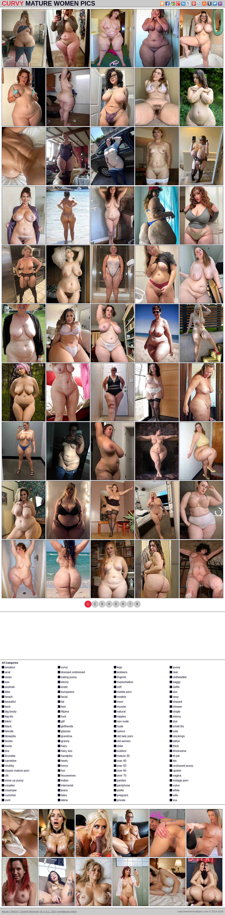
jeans (63, 790)
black (7, 726)
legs (118, 667)
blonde (8, 731)
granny (64, 741)
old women (122, 741)
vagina (175, 775)
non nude (121, 721)
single (175, 711)
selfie (175, 686)
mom (118, 701)
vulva (175, 785)
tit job (175, 755)
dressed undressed (71, 672)
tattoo (175, 741)
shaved (176, 701)
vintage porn (179, 780)
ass (5, 682)
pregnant (121, 795)
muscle (120, 706)
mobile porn (123, 691)
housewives (67, 775)
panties (120, 780)
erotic (63, 686)
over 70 (120, 775)
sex (173, 691)
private (119, 800)
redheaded (178, 677)
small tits (177, 726)
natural (120, 711)
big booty (9, 711)
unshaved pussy (181, 765)
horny (63, 765)
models (120, 696)
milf (117, 686)
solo (174, 731)
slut (173, 721)
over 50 (120, 765)
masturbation (123, 682)
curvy (63, 667)
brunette (8, 755)
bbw (6, 691)
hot (61, 770)
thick (174, 746)
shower (176, 706)
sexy (174, 696)
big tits (7, 716)
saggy (175, 682)
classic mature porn (15, 770)
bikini (6, 721)
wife (174, 795)
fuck (62, 716)
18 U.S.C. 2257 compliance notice (58, 911)
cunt (6, 800)
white (175, 790)
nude (118, 726)
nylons (119, 731)
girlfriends (65, 726)
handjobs (65, 755)
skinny (175, 716)
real (174, 672)
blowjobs (9, 736)
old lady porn (123, 736)
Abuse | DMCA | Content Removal (20, 911)
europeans (66, 691)
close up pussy (13, 780)
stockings (177, 736)
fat (61, 701)
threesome (178, 750)
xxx (173, 800)
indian (63, 780)
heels (63, 760)
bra (5, 750)
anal (6, 672)
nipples (120, 716)
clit (5, 775)
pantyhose (122, 785)
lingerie (120, 677)
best (6, 706)
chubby (8, 765)
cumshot (9, 795)
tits (173, 760)
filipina (63, 711)
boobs (7, 741)
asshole (8, 686)
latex (62, 795)
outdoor (120, 750)
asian (7, 677)
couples (8, 785)
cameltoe (9, 760)
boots (7, 746)
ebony (63, 682)
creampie (9, 790)
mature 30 (122, 755)
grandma (65, 736)
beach (7, 696)
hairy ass (65, 750)
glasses (64, 731)
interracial (65, 785)
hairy (62, 746)
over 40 (120, 760)
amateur (8, 667)
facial (63, 696)
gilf (61, 721)
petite (119, 790)
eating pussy (67, 677)
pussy (175, 667)
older (118, 746)
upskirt (175, 770)
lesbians (120, 672)
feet (62, 706)
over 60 (120, 770)
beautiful (9, 701)
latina (63, 800)
